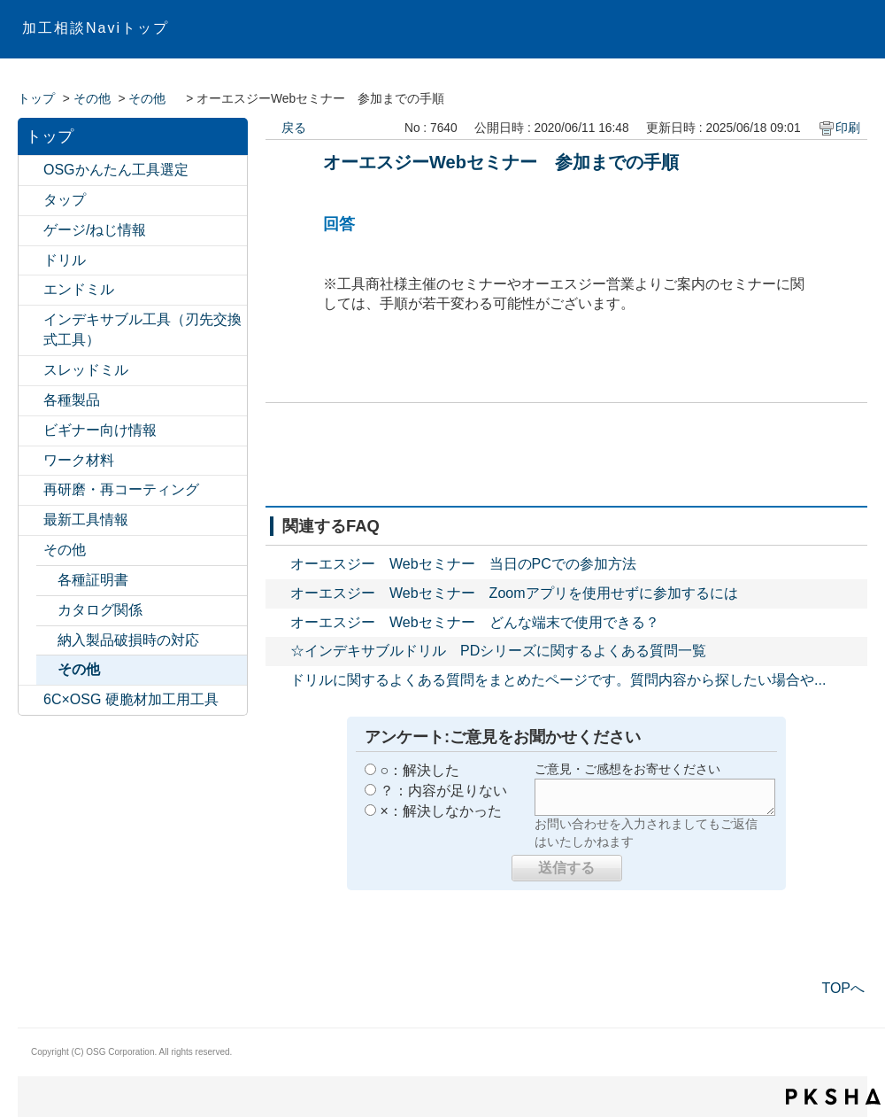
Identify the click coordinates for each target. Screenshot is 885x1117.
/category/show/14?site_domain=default (31, 290)
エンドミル (78, 289)
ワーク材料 (78, 460)
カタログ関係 (100, 609)
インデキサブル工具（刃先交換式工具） (142, 329)
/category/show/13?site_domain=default (31, 261)
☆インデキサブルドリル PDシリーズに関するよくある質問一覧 (498, 650)
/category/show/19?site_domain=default (31, 461)
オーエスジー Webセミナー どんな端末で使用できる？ (474, 622)
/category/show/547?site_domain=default (31, 170)
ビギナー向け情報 (100, 430)
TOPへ (843, 988)
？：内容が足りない (443, 790)
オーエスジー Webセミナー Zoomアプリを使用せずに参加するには (514, 593)
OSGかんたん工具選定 (116, 169)
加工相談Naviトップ (95, 27)
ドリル (64, 260)
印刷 (847, 128)
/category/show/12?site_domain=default (31, 231)
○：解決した (419, 770)
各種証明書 (93, 579)
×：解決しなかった (440, 810)
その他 (92, 98)
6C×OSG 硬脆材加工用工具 (131, 699)
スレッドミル (85, 369)
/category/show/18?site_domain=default (31, 431)
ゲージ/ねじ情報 (94, 229)
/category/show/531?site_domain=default (31, 490)
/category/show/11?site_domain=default (31, 200)
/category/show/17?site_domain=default (31, 401)
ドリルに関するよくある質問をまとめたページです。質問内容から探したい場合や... (558, 679)
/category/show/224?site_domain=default (31, 520)
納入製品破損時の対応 (128, 640)
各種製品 (71, 399)
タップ (64, 199)
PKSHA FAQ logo (833, 1096)
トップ (36, 98)
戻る (293, 128)
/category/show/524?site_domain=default (31, 320)
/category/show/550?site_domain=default (31, 700)
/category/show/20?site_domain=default (31, 550)
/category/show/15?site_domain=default (31, 371)
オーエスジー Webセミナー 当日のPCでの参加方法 (463, 563)
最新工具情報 (85, 519)
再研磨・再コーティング (121, 489)
